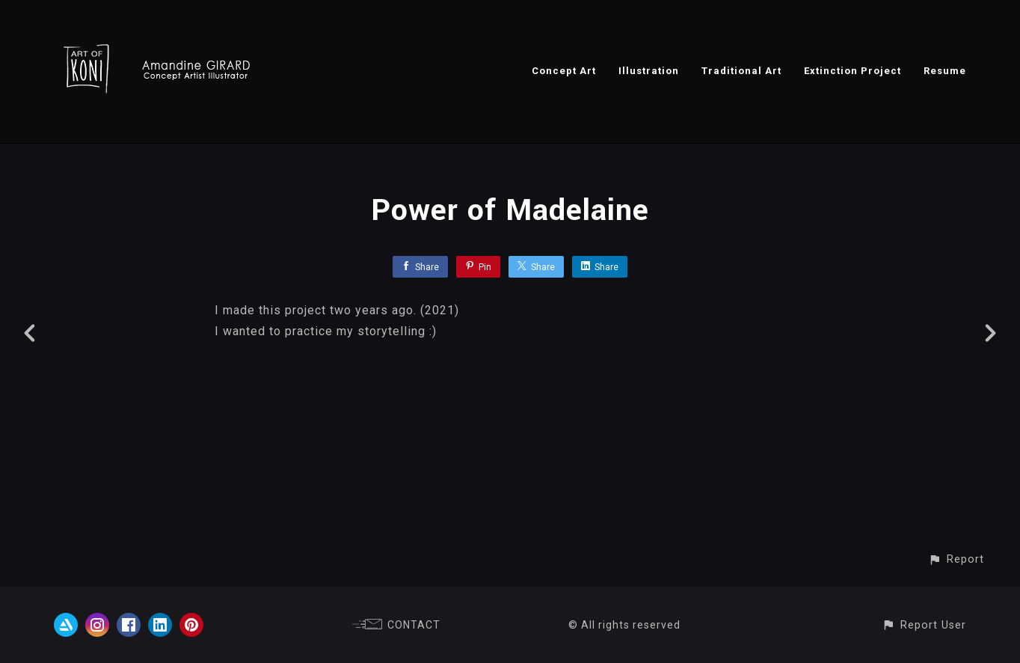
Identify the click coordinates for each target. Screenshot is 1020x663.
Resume (945, 70)
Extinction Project (852, 70)
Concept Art (564, 70)
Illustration (648, 70)
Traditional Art (741, 70)
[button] (956, 559)
